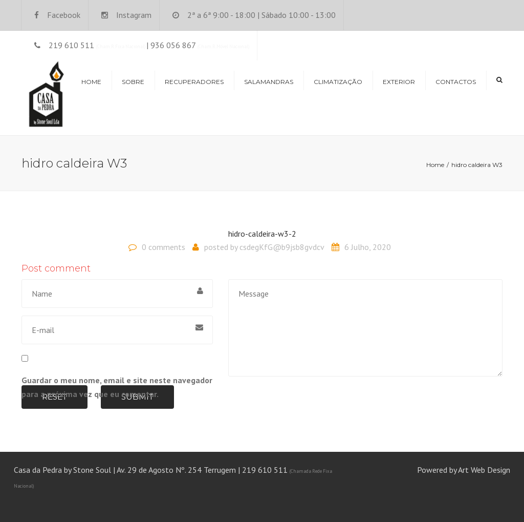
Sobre (133, 82)
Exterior (399, 82)
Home (91, 82)
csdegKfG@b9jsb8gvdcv (281, 247)
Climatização (338, 82)
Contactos (455, 82)
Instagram (133, 15)
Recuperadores (194, 82)
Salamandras (268, 82)
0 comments (163, 247)
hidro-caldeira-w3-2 (262, 233)
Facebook (63, 15)
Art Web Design (484, 470)
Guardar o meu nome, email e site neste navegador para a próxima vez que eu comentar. (116, 387)
